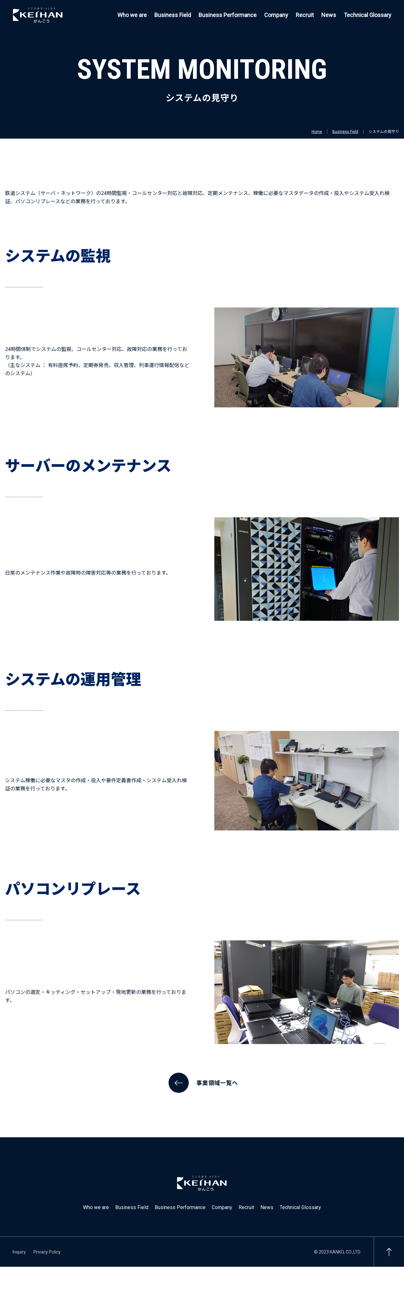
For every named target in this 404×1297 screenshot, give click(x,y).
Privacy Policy (47, 1251)
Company (276, 15)
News (328, 15)
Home (317, 131)
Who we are (132, 15)
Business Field (172, 15)
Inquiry (19, 1251)
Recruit (305, 15)
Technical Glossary (367, 15)
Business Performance (228, 15)
